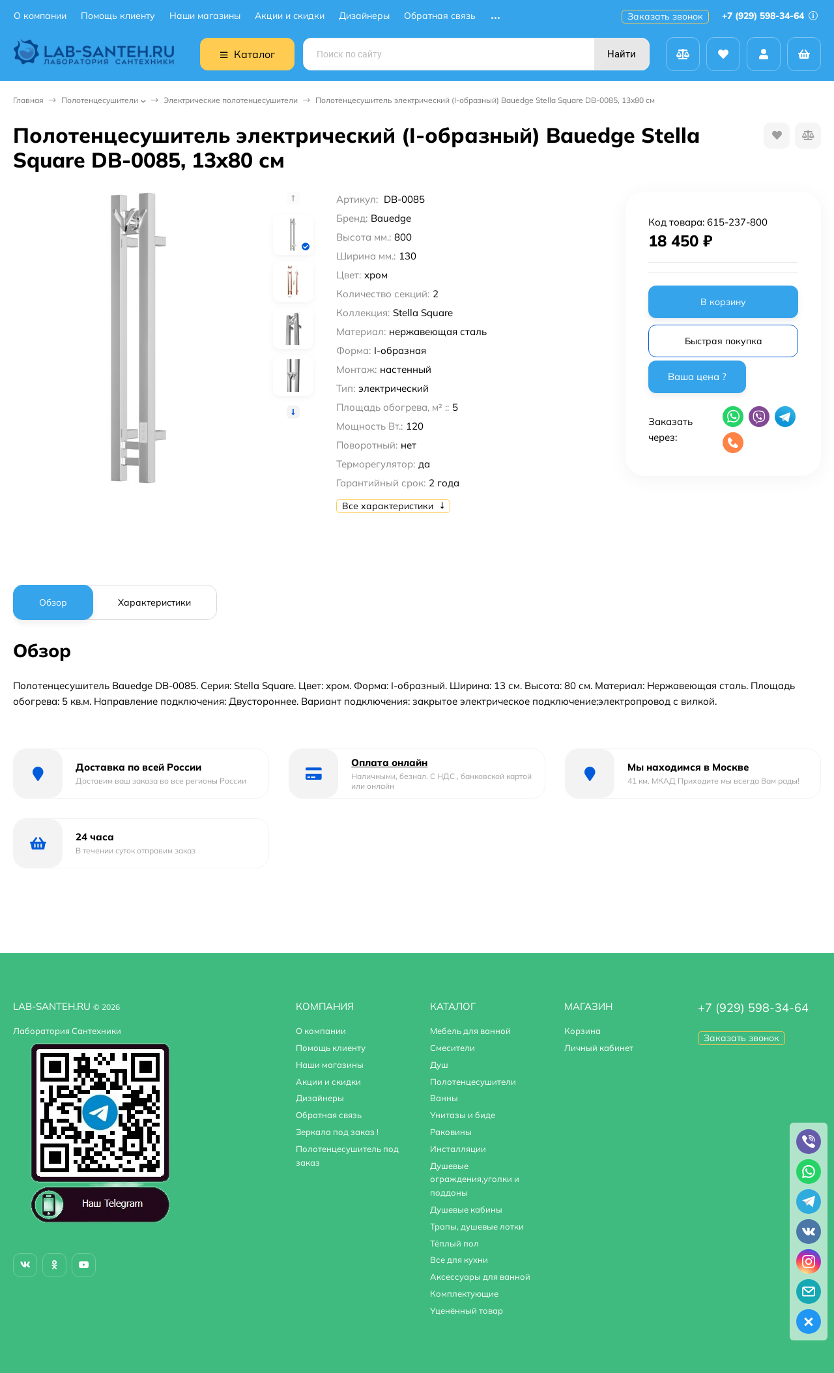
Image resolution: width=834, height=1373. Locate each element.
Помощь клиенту (118, 16)
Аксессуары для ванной (480, 1276)
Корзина (582, 1031)
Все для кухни (459, 1259)
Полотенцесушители (99, 100)
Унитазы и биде (462, 1115)
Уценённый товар (466, 1310)
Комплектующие (464, 1293)
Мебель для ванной (470, 1031)
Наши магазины (204, 16)
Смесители (452, 1047)
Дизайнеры (364, 16)
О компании (40, 16)
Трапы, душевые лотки (477, 1226)
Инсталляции (458, 1149)
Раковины (451, 1132)
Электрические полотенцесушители (231, 100)
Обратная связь (440, 16)
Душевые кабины (466, 1209)
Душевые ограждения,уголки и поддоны (474, 1179)
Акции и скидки (289, 16)
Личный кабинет (598, 1047)
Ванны (444, 1098)
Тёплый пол (454, 1243)
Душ (439, 1064)
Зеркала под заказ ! (337, 1132)
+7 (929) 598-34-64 (770, 16)
